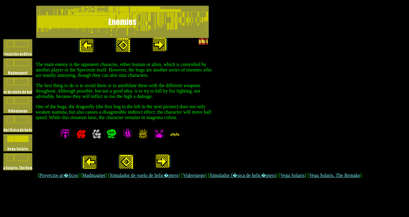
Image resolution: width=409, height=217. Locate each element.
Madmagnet (93, 175)
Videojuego (194, 175)
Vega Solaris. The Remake (334, 175)
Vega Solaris (293, 175)
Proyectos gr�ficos (58, 175)
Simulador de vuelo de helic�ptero (144, 175)
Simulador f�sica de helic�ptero (243, 175)
